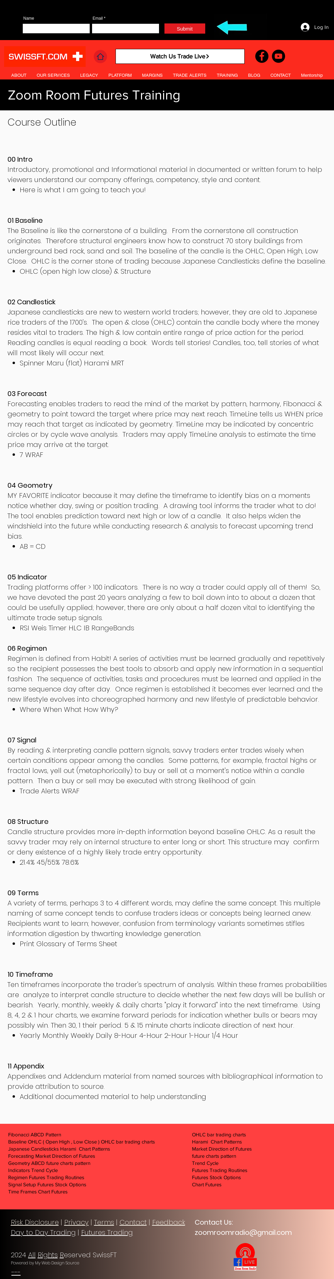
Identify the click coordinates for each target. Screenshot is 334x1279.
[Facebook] (261, 56)
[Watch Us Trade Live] (180, 56)
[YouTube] (278, 56)
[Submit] (184, 28)
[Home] (100, 56)
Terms (104, 1222)
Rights (48, 1255)
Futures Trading (107, 1232)
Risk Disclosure (35, 1222)
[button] (190, 75)
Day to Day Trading (43, 1232)
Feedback (168, 1222)
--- (16, 1272)
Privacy (76, 1222)
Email (98, 18)
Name (28, 18)
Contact (133, 1222)
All (32, 1255)
